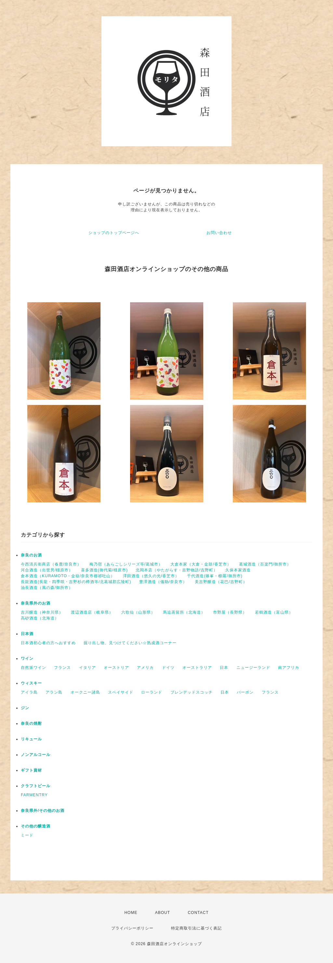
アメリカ (145, 667)
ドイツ (168, 667)
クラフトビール (35, 786)
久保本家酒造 (238, 570)
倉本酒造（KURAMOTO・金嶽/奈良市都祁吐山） (68, 576)
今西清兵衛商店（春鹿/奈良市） (51, 564)
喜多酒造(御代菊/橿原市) (104, 570)
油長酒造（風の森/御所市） (47, 587)
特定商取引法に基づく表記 (196, 928)
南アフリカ (288, 667)
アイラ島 (29, 692)
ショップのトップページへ (113, 232)
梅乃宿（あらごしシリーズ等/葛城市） (126, 564)
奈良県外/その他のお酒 (42, 810)
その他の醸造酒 (35, 826)
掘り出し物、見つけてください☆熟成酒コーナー (130, 643)
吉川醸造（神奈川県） (42, 612)
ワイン (27, 658)
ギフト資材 (31, 770)
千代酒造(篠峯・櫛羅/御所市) (214, 576)
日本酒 (27, 633)
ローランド (151, 692)
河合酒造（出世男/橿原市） (47, 570)
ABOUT (162, 912)
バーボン (245, 692)
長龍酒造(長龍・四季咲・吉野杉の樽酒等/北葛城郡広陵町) (76, 581)
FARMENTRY (34, 795)
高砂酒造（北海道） (40, 618)
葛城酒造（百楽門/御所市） (265, 564)
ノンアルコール (35, 754)
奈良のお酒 (31, 555)
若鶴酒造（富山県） (274, 612)
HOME (130, 912)
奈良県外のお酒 (35, 603)
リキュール (31, 739)
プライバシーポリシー (132, 928)
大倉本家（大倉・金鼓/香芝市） (200, 564)
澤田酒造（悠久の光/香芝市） (151, 576)
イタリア (87, 667)
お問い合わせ (219, 232)
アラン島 (54, 692)
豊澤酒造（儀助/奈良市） (163, 581)
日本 (224, 667)
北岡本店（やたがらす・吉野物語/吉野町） (176, 570)
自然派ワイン (33, 667)
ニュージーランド (253, 667)
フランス (62, 667)
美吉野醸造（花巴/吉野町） (221, 581)
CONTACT (198, 912)
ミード (27, 835)
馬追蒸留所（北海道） (184, 612)
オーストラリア (197, 667)
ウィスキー (31, 683)
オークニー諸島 (85, 692)
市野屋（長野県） (230, 612)
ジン (25, 708)
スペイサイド (120, 692)
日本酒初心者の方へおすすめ (48, 643)
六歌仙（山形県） (138, 612)
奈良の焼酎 (31, 723)
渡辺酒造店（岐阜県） (92, 612)
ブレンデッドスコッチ (191, 692)
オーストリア (116, 667)
